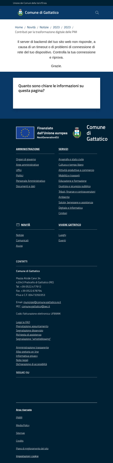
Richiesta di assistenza (28, 335)
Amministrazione (28, 149)
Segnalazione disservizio (29, 330)
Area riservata (24, 410)
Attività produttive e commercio (76, 170)
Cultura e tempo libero (71, 165)
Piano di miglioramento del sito (32, 448)
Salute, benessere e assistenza (76, 202)
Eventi (62, 240)
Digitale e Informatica (71, 208)
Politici (19, 175)
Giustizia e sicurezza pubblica (75, 186)
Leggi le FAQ (23, 322)
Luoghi (62, 235)
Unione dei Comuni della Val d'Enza (30, 3)
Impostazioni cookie (27, 456)
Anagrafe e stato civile (71, 159)
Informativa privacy (27, 356)
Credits (19, 441)
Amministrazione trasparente (32, 347)
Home (19, 27)
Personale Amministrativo (30, 181)
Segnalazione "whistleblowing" (33, 339)
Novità (31, 27)
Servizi (63, 149)
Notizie (44, 27)
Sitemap (20, 433)
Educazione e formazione (72, 181)
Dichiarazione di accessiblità (31, 364)
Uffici (19, 170)
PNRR (19, 417)
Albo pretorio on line (27, 352)
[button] (97, 13)
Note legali (22, 360)
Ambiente (64, 197)
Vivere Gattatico (70, 225)
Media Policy (22, 425)
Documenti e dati (25, 186)
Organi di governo (26, 159)
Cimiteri (63, 213)
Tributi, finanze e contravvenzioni (77, 192)
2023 (56, 27)
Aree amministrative (27, 165)
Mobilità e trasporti (69, 175)
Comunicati (22, 240)
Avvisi (19, 246)
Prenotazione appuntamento (32, 326)
